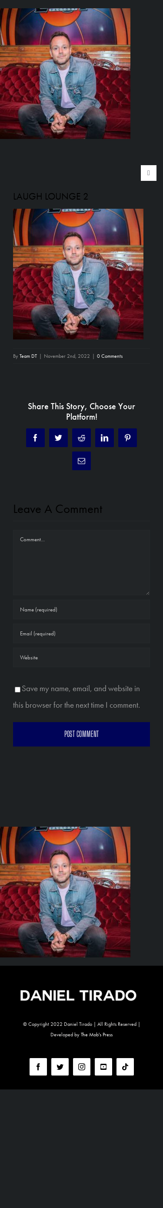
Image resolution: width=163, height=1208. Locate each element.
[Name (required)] (81, 609)
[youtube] (103, 1067)
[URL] (81, 657)
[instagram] (81, 1067)
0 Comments (110, 356)
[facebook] (38, 1067)
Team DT (28, 356)
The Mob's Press (97, 1034)
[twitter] (60, 1067)
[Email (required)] (81, 633)
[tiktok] (125, 1067)
